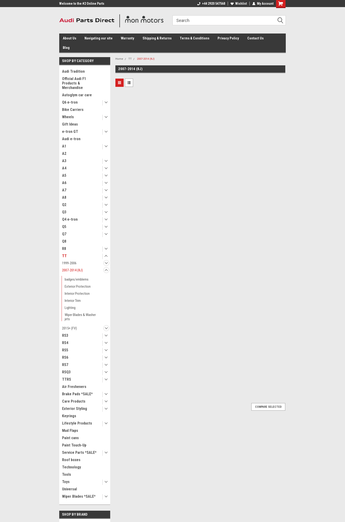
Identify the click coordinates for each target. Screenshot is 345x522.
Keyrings (69, 416)
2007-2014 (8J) (72, 270)
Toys (66, 482)
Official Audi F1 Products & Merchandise (74, 83)
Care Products (73, 401)
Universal (69, 489)
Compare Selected (268, 406)
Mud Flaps (70, 430)
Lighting (70, 308)
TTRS (66, 379)
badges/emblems (76, 279)
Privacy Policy (228, 38)
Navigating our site (98, 38)
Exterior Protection (78, 286)
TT (64, 256)
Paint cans (70, 438)
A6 (64, 183)
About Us (69, 38)
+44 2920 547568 (211, 3)
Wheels (68, 117)
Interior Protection (77, 293)
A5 (64, 175)
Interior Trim (73, 301)
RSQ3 (66, 372)
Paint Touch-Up (74, 445)
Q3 (64, 212)
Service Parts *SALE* (79, 452)
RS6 (65, 357)
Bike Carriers (73, 109)
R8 (64, 248)
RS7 (65, 364)
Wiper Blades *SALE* (79, 496)
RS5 (65, 350)
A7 (64, 190)
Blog (66, 48)
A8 (64, 197)
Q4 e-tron (70, 219)
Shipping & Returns (157, 38)
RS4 (65, 343)
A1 (64, 146)
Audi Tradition (73, 71)
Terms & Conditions (194, 38)
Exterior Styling (74, 408)
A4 (64, 168)
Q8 (64, 241)
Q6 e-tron (70, 102)
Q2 (64, 204)
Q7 (64, 234)
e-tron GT (70, 131)
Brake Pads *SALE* (77, 394)
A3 (64, 161)
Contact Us (255, 38)
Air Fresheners (74, 386)
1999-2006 (69, 263)
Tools (66, 474)
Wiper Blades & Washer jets (80, 317)
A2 (64, 153)
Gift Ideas (70, 124)
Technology (71, 467)
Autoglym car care (77, 95)
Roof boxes (71, 460)
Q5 (64, 226)
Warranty (127, 38)
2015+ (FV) (69, 328)
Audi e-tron (71, 139)
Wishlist (239, 3)
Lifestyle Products (77, 423)
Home (119, 58)
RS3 (65, 335)
